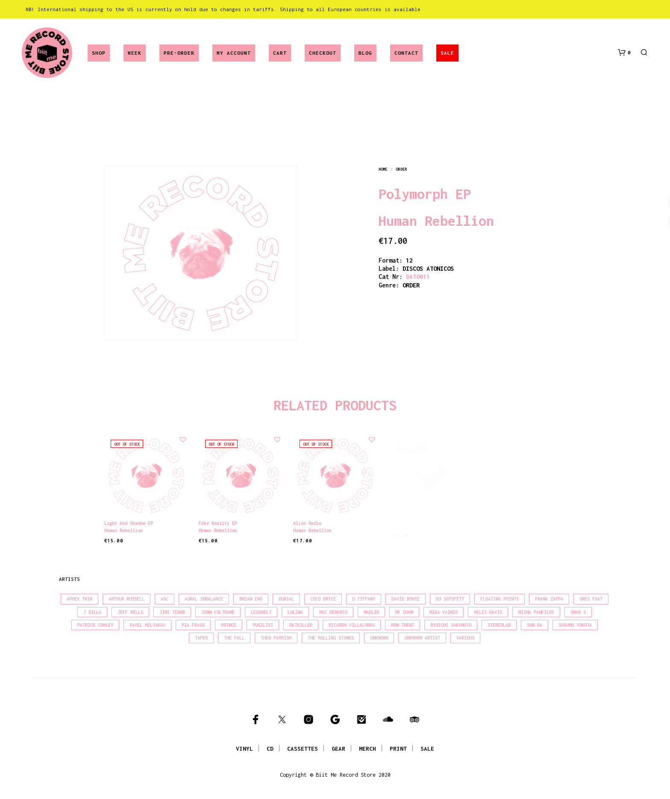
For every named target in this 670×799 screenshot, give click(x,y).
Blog (365, 53)
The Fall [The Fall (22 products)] (234, 637)
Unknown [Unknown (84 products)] (379, 637)
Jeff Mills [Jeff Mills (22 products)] (130, 612)
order (401, 169)
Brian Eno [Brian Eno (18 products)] (250, 598)
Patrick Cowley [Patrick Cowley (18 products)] (95, 624)
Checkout (322, 53)
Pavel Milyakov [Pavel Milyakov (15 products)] (147, 624)
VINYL (244, 748)
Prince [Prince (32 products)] (228, 624)
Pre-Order (179, 53)
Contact (406, 53)
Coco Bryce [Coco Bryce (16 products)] (323, 598)
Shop (99, 53)
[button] (624, 52)
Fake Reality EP (219, 520)
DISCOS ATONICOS (428, 268)
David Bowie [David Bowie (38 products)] (405, 598)
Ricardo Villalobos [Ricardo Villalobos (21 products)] (352, 624)
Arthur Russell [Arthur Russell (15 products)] (126, 598)
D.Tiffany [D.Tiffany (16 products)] (363, 598)
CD (270, 748)
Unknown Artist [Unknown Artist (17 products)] (422, 637)
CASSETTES (302, 748)
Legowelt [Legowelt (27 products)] (261, 612)
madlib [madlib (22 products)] (371, 612)
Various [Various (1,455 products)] (465, 637)
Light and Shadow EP (128, 523)
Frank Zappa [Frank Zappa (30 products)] (549, 598)
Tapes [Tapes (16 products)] (201, 637)
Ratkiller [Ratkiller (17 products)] (300, 624)
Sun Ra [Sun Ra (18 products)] (534, 624)
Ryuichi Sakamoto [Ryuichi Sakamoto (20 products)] (450, 624)
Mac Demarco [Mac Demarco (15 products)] (333, 612)
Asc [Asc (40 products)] (164, 598)
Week (134, 53)
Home (383, 169)
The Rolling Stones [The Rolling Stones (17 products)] (331, 637)
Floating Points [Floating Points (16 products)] (499, 598)
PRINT (398, 748)
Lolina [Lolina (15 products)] (295, 612)
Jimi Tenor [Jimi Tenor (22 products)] (172, 612)
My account (234, 53)
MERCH (367, 748)
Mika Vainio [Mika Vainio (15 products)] (443, 612)
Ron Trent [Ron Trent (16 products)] (402, 624)
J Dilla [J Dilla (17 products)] (92, 612)
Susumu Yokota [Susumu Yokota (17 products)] (575, 624)
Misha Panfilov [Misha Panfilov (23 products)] (536, 612)
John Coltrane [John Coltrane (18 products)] (218, 612)
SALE (447, 53)
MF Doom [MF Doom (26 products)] (404, 612)
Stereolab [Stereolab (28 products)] (499, 624)
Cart (280, 53)
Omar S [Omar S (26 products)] (578, 612)
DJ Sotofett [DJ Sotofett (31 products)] (450, 598)
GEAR (338, 748)
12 (409, 260)
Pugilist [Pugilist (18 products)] (263, 624)
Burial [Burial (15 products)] (286, 598)
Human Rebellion (436, 221)
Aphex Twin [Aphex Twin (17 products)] (79, 598)
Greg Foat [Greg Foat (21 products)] (590, 598)
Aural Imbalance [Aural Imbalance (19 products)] (204, 598)
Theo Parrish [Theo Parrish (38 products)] (276, 637)
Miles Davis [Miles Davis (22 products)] (488, 612)
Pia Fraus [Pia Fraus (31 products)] (193, 624)
